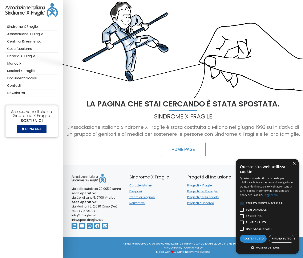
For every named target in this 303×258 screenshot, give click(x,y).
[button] (32, 129)
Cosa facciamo (20, 48)
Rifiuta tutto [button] (282, 238)
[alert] (267, 206)
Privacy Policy (173, 248)
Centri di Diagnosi (142, 197)
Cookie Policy (193, 248)
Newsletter (16, 92)
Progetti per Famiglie (202, 191)
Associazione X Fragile (25, 34)
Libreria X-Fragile (21, 56)
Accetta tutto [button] (253, 238)
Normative (137, 203)
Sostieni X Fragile (21, 70)
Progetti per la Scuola (203, 197)
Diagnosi (135, 191)
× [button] (294, 163)
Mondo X (14, 63)
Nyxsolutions (201, 252)
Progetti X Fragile (199, 185)
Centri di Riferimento (24, 41)
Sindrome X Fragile (22, 26)
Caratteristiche (140, 185)
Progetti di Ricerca (200, 203)
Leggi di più (271, 195)
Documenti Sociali (22, 78)
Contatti (14, 85)
